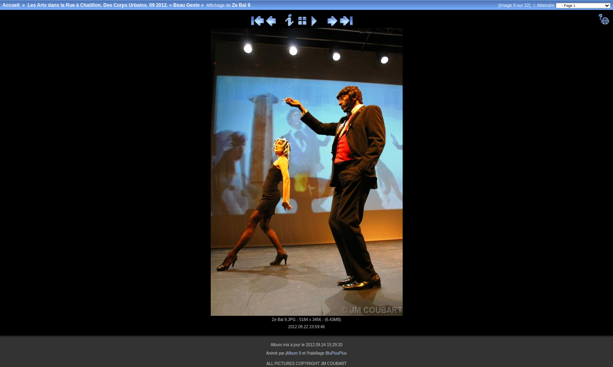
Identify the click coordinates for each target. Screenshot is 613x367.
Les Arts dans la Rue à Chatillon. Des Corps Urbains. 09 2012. (98, 5)
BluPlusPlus (336, 353)
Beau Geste (186, 5)
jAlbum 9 (293, 353)
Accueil (11, 5)
